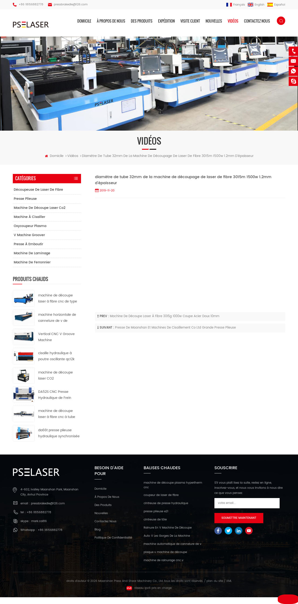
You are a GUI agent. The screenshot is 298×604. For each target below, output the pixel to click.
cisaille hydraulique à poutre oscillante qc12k (56, 363)
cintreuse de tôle (155, 526)
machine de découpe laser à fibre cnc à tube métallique (56, 421)
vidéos (233, 21)
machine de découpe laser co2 (39, 214)
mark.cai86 (39, 528)
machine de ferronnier (32, 269)
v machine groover (29, 242)
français (235, 5)
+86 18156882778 (31, 4)
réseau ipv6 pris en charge (149, 595)
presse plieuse (25, 205)
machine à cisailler (29, 224)
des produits (141, 21)
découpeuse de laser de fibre (38, 196)
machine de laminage (32, 260)
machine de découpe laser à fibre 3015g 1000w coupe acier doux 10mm (164, 323)
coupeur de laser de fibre (161, 502)
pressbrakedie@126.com (71, 4)
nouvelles (214, 21)
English (256, 5)
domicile (84, 21)
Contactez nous (257, 21)
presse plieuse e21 (156, 518)
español (276, 5)
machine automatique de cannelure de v (172, 551)
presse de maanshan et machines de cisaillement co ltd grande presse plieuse (175, 334)
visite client (190, 21)
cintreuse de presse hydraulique (166, 510)
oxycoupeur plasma (30, 233)
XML (229, 588)
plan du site (215, 588)
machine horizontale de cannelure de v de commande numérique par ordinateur (57, 325)
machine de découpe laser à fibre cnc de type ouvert (57, 306)
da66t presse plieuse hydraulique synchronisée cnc (59, 440)
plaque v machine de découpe (165, 559)
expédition (166, 21)
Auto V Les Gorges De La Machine (167, 542)
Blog (98, 536)
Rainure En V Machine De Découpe (168, 534)
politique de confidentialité (113, 545)
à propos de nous (111, 21)
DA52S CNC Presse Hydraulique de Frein (54, 401)
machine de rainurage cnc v (163, 567)
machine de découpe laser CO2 (55, 382)
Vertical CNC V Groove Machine (56, 344)
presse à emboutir (28, 251)
